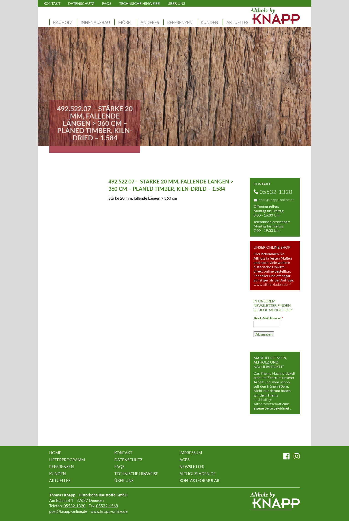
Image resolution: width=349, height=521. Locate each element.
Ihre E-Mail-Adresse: (268, 318)
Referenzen (179, 22)
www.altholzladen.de (270, 284)
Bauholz (62, 22)
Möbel (125, 22)
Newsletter (192, 466)
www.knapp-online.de (109, 511)
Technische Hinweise (139, 3)
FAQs (106, 3)
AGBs (185, 459)
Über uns (176, 3)
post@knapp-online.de (276, 199)
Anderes (150, 22)
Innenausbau (95, 22)
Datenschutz (81, 3)
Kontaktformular (199, 480)
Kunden (209, 22)
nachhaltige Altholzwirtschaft (267, 401)
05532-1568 (107, 505)
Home (55, 452)
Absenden (263, 334)
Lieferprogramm (67, 459)
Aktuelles (237, 22)
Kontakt (52, 3)
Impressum (191, 452)
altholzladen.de (198, 473)
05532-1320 (275, 191)
